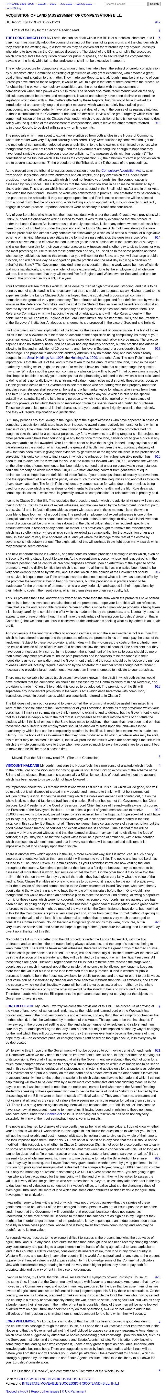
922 (158, 1158)
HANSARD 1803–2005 (20, 3)
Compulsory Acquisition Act (121, 170)
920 (158, 922)
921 (158, 1050)
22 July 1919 (85, 3)
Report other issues (45, 1391)
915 (158, 348)
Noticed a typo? (17, 1391)
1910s (42, 3)
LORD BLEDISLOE (20, 1006)
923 (158, 1277)
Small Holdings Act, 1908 (45, 357)
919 (158, 810)
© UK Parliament (74, 1391)
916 (158, 456)
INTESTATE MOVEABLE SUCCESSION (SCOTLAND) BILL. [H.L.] (70, 1383)
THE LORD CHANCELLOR (26, 38)
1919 (53, 3)
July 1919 (66, 3)
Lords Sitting (13, 8)
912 (158, 22)
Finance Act (53, 1114)
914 (158, 237)
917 (158, 572)
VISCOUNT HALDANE (22, 765)
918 (158, 686)
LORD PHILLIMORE (21, 1321)
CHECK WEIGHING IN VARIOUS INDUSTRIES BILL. (56, 1379)
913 (158, 123)
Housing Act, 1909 (84, 357)
